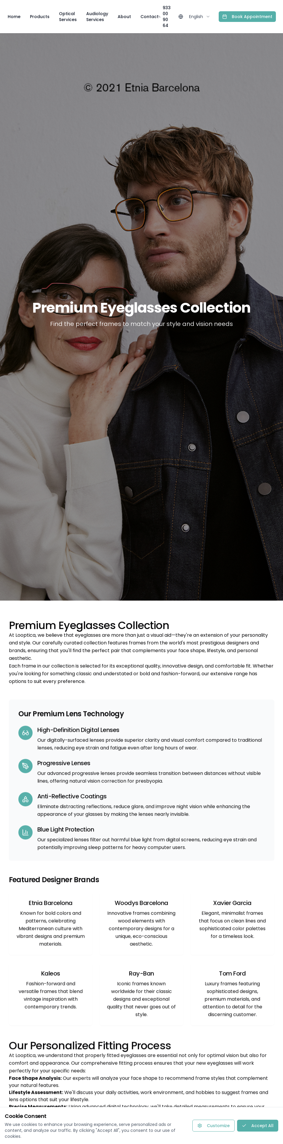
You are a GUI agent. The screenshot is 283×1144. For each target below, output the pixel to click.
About (124, 17)
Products (39, 17)
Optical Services (68, 17)
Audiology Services (97, 17)
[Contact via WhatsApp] (267, 1128)
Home (14, 17)
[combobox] (200, 16)
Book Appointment (247, 17)
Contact (149, 17)
